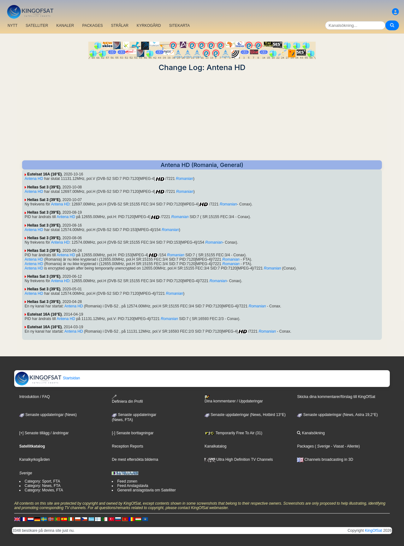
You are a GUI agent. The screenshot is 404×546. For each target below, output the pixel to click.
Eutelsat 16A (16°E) (44, 174)
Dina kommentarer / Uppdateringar (234, 399)
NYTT (12, 25)
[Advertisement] (202, 116)
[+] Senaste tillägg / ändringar (43, 433)
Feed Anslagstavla (132, 486)
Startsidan (47, 378)
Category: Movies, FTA (44, 490)
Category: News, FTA (43, 486)
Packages (305, 446)
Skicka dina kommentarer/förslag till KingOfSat (336, 397)
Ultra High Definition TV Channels (239, 459)
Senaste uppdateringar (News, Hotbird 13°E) (245, 414)
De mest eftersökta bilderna (135, 459)
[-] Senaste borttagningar (132, 433)
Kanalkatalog (215, 446)
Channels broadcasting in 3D (325, 459)
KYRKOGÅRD (149, 25)
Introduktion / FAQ (34, 397)
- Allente (351, 446)
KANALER (65, 25)
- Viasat (337, 446)
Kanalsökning (310, 433)
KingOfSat (373, 530)
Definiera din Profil (127, 399)
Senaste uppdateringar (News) (48, 414)
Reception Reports (127, 446)
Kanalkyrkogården (34, 459)
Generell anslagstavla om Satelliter (146, 490)
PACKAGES (92, 25)
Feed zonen (127, 481)
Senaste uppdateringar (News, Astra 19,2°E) (337, 414)
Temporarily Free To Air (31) (233, 433)
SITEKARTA (179, 25)
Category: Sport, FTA (42, 481)
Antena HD (34, 178)
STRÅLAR (119, 25)
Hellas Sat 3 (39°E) (43, 187)
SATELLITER (37, 25)
